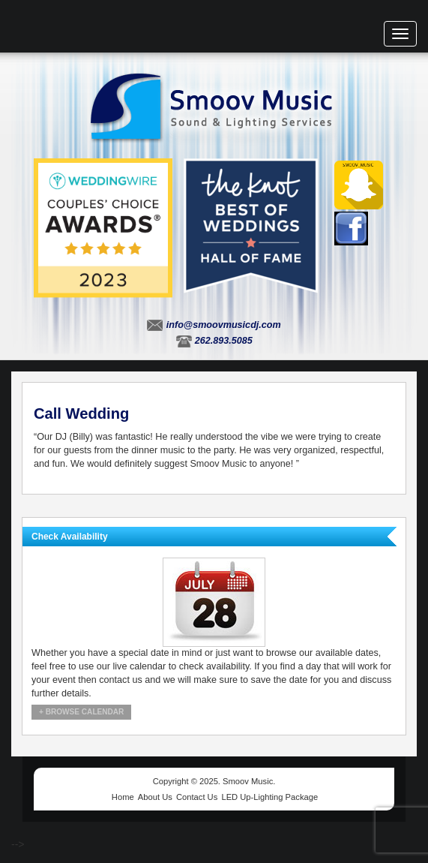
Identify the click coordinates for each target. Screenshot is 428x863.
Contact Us (196, 796)
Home (123, 796)
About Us (155, 796)
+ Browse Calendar (81, 712)
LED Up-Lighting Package (269, 796)
